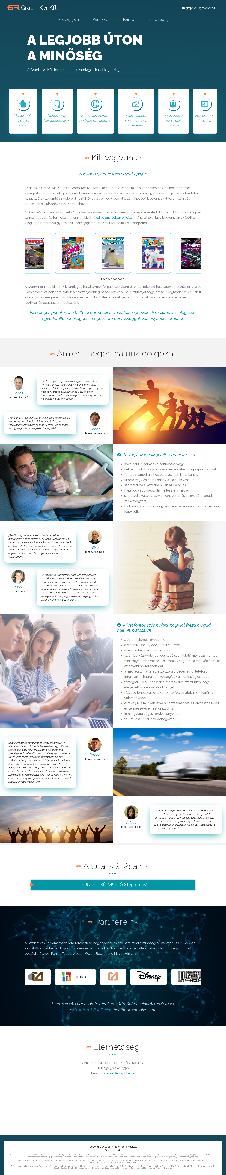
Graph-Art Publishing (92, 1009)
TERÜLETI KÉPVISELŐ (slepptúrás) (113, 884)
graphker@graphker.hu (200, 8)
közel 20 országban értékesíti (114, 217)
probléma (145, 1168)
